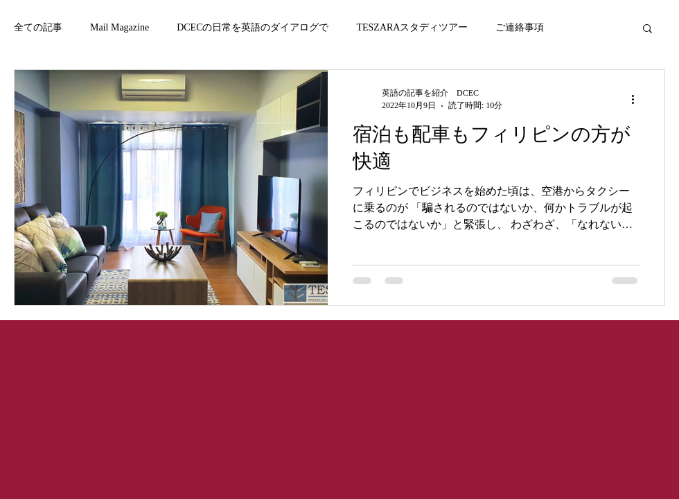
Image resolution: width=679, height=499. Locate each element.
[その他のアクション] (637, 99)
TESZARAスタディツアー (412, 27)
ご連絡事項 (519, 27)
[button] (647, 29)
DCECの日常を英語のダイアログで (252, 27)
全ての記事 (38, 27)
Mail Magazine (119, 27)
